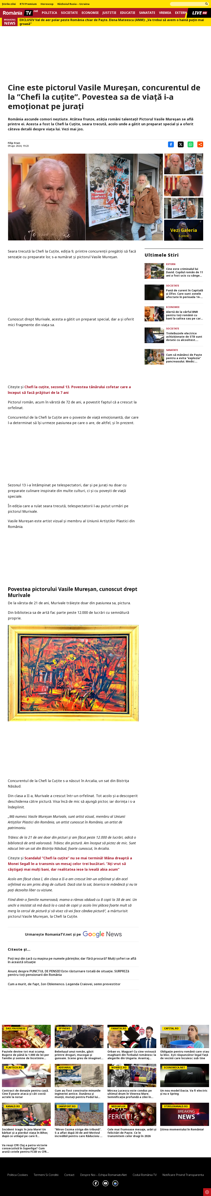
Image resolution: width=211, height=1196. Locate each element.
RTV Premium (28, 4)
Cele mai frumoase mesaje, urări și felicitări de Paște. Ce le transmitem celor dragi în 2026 (131, 1133)
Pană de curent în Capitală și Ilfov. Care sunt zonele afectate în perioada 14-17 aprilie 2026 (184, 294)
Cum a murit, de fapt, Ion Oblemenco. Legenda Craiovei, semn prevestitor (64, 984)
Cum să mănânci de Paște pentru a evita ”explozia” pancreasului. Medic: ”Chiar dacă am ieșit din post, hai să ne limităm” (184, 358)
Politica (49, 13)
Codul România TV (145, 1174)
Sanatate (147, 13)
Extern (181, 13)
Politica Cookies (17, 1174)
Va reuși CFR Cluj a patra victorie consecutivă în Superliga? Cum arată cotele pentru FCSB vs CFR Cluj (24, 1148)
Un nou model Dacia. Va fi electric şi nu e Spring (183, 1092)
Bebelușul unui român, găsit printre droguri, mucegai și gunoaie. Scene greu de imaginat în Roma (78, 1055)
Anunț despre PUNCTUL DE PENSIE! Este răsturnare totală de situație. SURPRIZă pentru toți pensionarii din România (68, 973)
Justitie (109, 13)
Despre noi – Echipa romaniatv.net (103, 1174)
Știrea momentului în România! (182, 1129)
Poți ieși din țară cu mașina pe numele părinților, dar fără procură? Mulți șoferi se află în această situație (72, 960)
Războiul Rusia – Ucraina (73, 4)
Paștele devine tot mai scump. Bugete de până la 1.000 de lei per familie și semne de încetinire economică (25, 1055)
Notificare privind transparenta (183, 1174)
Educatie (127, 13)
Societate (69, 13)
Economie (90, 13)
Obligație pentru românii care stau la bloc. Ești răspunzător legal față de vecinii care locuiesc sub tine (184, 1055)
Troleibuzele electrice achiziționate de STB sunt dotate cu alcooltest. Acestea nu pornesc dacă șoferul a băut (184, 337)
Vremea (165, 13)
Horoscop (47, 4)
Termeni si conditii (46, 1174)
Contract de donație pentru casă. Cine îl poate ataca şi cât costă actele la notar (25, 1094)
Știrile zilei (9, 4)
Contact (69, 1174)
